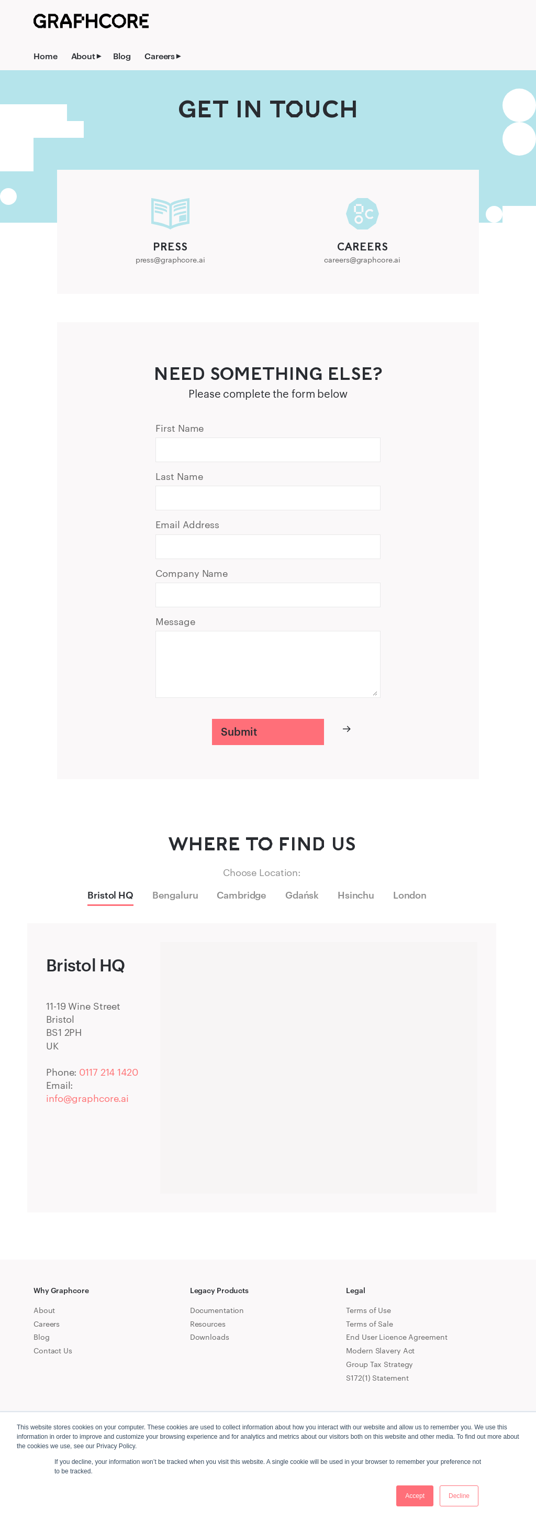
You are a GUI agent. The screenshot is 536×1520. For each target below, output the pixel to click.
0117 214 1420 (108, 1072)
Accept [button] (415, 1496)
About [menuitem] (83, 56)
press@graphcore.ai (170, 259)
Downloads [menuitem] (209, 1336)
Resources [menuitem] (208, 1323)
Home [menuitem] (46, 56)
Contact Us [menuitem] (53, 1350)
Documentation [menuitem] (217, 1310)
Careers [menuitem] (159, 56)
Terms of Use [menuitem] (368, 1310)
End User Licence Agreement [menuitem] (396, 1336)
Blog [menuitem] (122, 56)
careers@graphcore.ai (362, 259)
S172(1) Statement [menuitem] (377, 1377)
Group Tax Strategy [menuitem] (379, 1364)
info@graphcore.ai (87, 1098)
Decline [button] (459, 1496)
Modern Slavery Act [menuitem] (380, 1350)
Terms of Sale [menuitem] (369, 1323)
